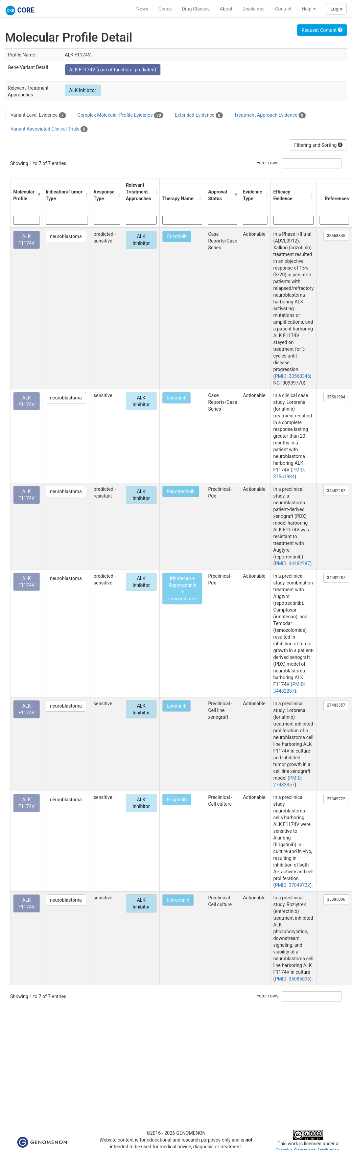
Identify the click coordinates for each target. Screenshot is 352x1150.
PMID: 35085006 (292, 979)
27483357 (336, 705)
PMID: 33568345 (292, 376)
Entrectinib (178, 900)
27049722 (336, 799)
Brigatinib (177, 799)
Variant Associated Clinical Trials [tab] (49, 129)
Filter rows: (268, 162)
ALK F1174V (26, 240)
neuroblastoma (66, 236)
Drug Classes (196, 9)
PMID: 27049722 (292, 885)
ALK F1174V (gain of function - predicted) (112, 69)
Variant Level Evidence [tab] (38, 115)
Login (336, 9)
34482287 (336, 490)
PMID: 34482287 (292, 563)
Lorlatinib (176, 397)
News (142, 9)
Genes (165, 9)
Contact (283, 9)
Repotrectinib (181, 491)
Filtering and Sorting (318, 145)
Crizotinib (177, 236)
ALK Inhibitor (82, 90)
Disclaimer (253, 9)
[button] (38, 195)
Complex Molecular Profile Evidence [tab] (120, 115)
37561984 (336, 397)
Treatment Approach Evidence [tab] (270, 115)
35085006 (336, 899)
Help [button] (309, 9)
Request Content (322, 30)
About (226, 9)
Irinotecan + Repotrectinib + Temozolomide (182, 588)
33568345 (336, 235)
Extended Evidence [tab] (198, 115)
